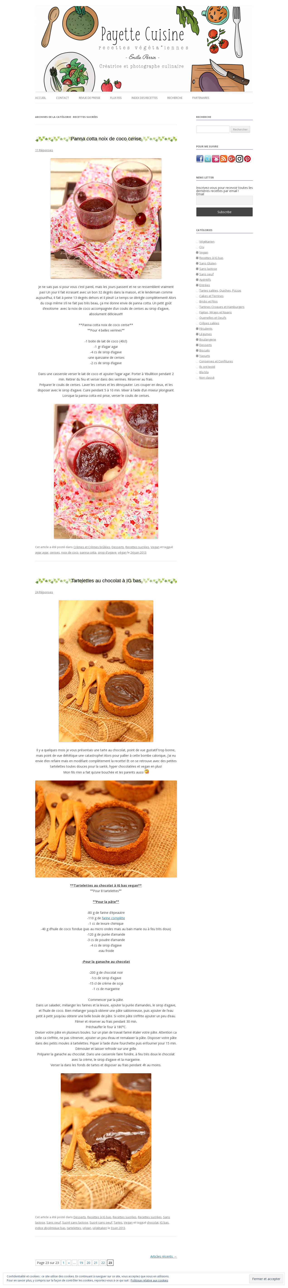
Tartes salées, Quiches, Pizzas (220, 290)
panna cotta (88, 552)
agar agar (42, 552)
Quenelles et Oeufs (212, 318)
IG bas (164, 1222)
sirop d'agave (107, 552)
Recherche (174, 98)
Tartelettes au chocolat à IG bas (106, 580)
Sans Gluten (207, 263)
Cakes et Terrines (211, 296)
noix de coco (69, 552)
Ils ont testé (207, 367)
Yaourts (204, 356)
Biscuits (204, 350)
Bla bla (204, 372)
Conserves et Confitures (216, 361)
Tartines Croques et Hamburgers (221, 307)
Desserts (118, 547)
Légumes (205, 334)
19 (81, 1263)
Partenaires (200, 98)
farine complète (113, 918)
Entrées (204, 285)
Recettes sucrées (137, 547)
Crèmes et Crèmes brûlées (91, 547)
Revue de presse (89, 98)
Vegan (155, 547)
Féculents (205, 329)
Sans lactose (208, 269)
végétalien (100, 1228)
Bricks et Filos (208, 301)
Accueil (40, 98)
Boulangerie (207, 339)
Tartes (118, 1222)
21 (96, 1263)
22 (103, 1263)
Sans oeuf (53, 1222)
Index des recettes (144, 98)
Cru (201, 247)
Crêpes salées (209, 323)
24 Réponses (44, 592)
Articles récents (163, 1256)
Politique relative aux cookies (149, 1280)
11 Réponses (44, 150)
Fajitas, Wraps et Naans (215, 312)
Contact (62, 98)
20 (88, 1263)
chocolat (153, 1222)
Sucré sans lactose (75, 1222)
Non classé (207, 378)
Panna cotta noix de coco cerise (106, 138)
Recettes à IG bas (99, 1217)
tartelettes (74, 1228)
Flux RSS (116, 98)
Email (200, 194)
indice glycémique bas (50, 1228)
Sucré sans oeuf (101, 1222)
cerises (55, 552)
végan (122, 552)
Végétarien (207, 241)
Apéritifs (205, 280)
